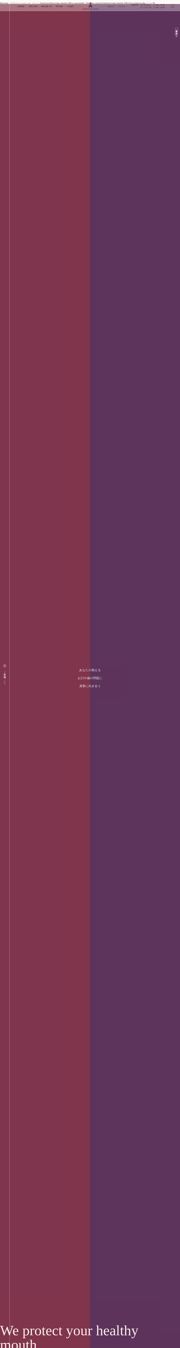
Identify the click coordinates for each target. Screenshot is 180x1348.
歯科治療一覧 (46, 6)
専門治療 (59, 6)
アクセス (121, 6)
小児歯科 (70, 6)
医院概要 (21, 6)
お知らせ (110, 6)
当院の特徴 (32, 6)
